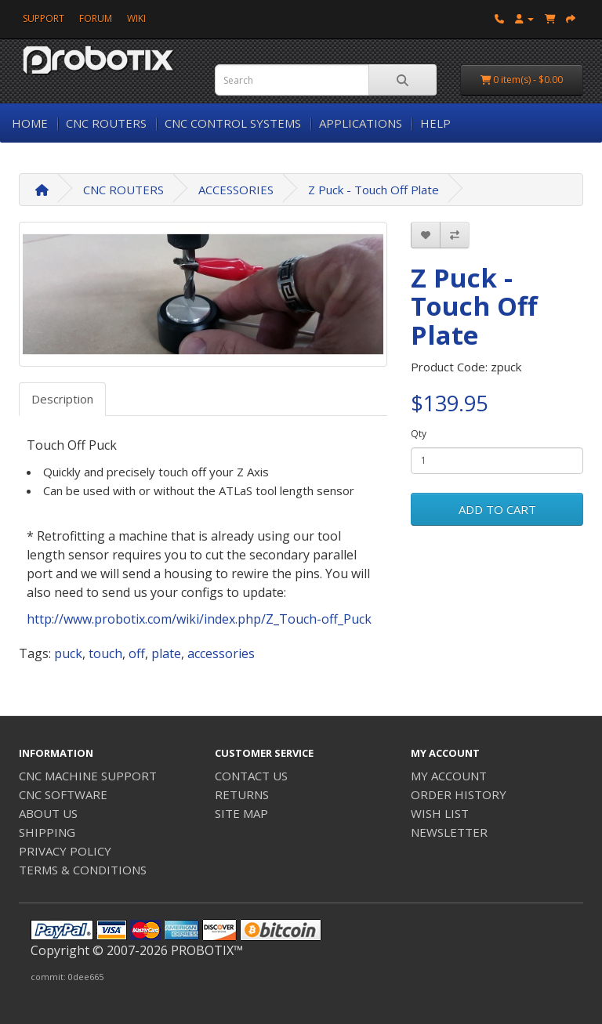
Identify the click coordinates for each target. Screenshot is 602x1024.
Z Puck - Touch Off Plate (373, 189)
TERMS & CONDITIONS (83, 869)
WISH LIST (440, 813)
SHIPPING (47, 832)
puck (68, 653)
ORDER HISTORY (458, 794)
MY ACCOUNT (449, 775)
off (137, 653)
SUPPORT (43, 18)
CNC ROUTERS (106, 123)
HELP (435, 123)
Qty (418, 433)
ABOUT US (48, 813)
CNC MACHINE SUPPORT (88, 775)
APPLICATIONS (360, 123)
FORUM (95, 18)
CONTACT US (251, 775)
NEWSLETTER (449, 832)
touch (105, 653)
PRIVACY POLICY (65, 851)
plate (166, 653)
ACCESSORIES (236, 189)
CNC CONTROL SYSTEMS (233, 123)
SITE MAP (241, 813)
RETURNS (242, 794)
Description (62, 399)
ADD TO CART (497, 509)
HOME (30, 123)
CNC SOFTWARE (63, 794)
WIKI (136, 18)
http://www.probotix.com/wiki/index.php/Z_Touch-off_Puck (199, 619)
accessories (221, 653)
